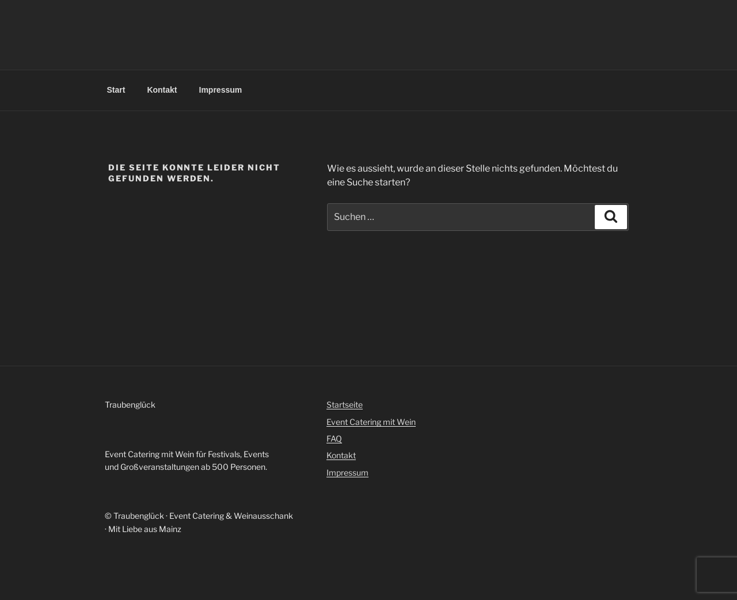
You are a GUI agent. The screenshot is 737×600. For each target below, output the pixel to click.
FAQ (334, 438)
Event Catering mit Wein (371, 422)
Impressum (220, 89)
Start (116, 89)
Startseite (344, 404)
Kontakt (162, 89)
